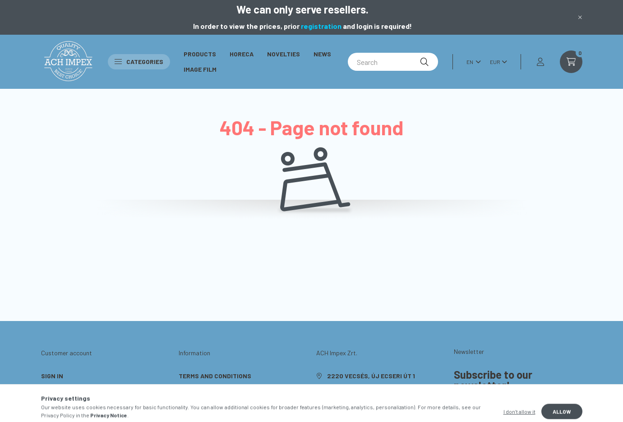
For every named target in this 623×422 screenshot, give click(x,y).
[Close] (580, 17)
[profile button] (540, 61)
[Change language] (471, 61)
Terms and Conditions (215, 376)
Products (200, 54)
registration (321, 26)
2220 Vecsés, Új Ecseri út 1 (371, 376)
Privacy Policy (202, 389)
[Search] (393, 62)
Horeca (242, 54)
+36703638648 (349, 389)
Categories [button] (139, 61)
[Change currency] (496, 61)
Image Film (200, 69)
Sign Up (53, 389)
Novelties (283, 54)
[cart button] (571, 61)
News (322, 54)
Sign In (52, 376)
